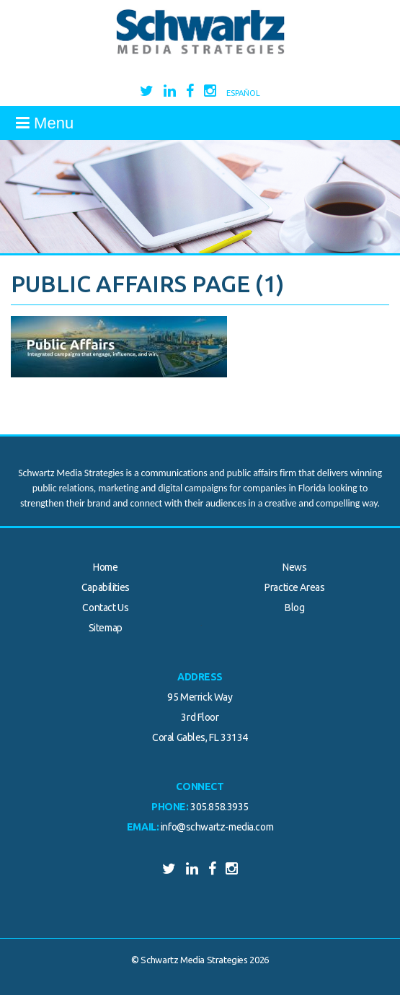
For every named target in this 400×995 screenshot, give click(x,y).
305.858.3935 (219, 806)
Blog (294, 607)
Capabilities (105, 587)
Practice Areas (294, 587)
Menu (45, 123)
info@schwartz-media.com (217, 827)
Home (105, 567)
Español (243, 93)
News (294, 567)
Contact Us (105, 607)
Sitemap (106, 628)
